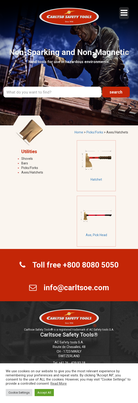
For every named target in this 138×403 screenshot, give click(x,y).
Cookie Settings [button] (19, 392)
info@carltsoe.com (76, 287)
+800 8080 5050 (91, 264)
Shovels (27, 158)
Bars (24, 163)
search (116, 92)
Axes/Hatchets (32, 172)
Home (79, 132)
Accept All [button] (44, 392)
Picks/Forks (29, 168)
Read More (58, 383)
